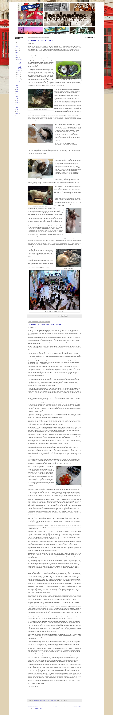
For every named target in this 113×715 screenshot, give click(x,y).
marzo (18, 78)
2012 (17, 55)
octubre (19, 59)
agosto (19, 70)
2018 (17, 46)
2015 (17, 50)
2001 (17, 96)
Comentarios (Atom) (38, 708)
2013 (17, 54)
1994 (17, 109)
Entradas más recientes (33, 706)
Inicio (56, 706)
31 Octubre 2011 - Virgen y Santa (40, 40)
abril (18, 76)
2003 (17, 93)
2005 (17, 89)
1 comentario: (53, 700)
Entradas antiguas (77, 706)
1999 (17, 100)
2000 (17, 98)
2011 (17, 57)
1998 (17, 102)
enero (18, 81)
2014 (17, 52)
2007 (17, 85)
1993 (17, 111)
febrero (19, 79)
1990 (17, 116)
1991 (17, 115)
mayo (18, 74)
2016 (17, 48)
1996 (17, 106)
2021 (17, 44)
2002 (17, 94)
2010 (17, 84)
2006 (17, 87)
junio (18, 72)
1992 (17, 113)
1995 (17, 107)
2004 (17, 91)
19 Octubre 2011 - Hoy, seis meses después (45, 324)
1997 (17, 104)
